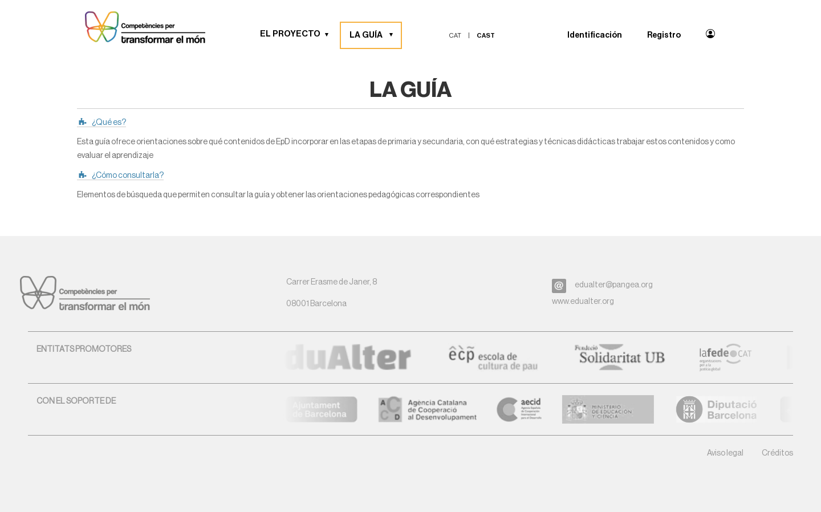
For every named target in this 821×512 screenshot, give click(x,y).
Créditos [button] (777, 453)
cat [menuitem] (455, 35)
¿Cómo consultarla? (128, 176)
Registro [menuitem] (664, 35)
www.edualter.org (583, 302)
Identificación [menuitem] (594, 35)
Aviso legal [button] (725, 453)
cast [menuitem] (486, 35)
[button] (331, 34)
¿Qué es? (109, 123)
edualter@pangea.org (614, 285)
